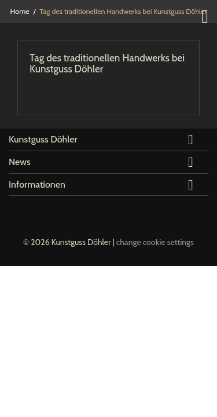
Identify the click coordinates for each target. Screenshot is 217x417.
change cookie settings (155, 242)
